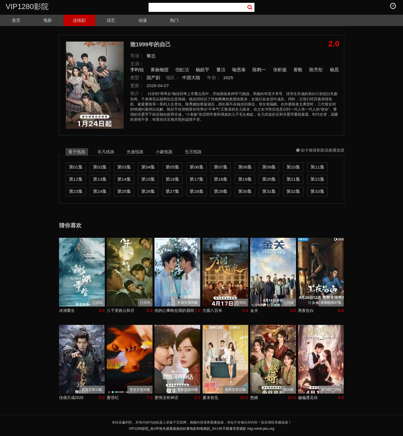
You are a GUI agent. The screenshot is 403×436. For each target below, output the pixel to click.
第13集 (100, 179)
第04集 (148, 167)
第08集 (245, 167)
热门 (174, 20)
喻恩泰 (239, 69)
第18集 (221, 179)
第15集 (148, 179)
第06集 (196, 167)
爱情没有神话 (166, 397)
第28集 (196, 191)
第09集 (269, 167)
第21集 (293, 179)
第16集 (172, 179)
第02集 (100, 167)
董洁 (220, 69)
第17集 (196, 179)
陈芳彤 (316, 69)
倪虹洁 (182, 69)
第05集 (172, 167)
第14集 (124, 179)
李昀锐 (137, 69)
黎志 (151, 55)
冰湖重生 (67, 310)
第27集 (172, 191)
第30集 (245, 191)
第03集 (124, 167)
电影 (47, 20)
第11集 (317, 167)
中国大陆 (191, 77)
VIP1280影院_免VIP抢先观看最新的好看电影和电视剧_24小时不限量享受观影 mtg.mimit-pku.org (201, 429)
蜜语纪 (113, 397)
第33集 (317, 191)
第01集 (76, 167)
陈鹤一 (259, 69)
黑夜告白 (306, 310)
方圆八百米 (212, 310)
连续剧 (79, 20)
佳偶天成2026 (71, 397)
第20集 (269, 179)
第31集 (269, 191)
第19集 (245, 179)
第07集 (221, 167)
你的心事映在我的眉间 (174, 310)
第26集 (148, 191)
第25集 (124, 191)
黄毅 (297, 69)
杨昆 (334, 69)
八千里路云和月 (120, 310)
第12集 (76, 179)
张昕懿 (280, 69)
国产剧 (153, 77)
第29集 (221, 191)
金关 (254, 310)
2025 (228, 77)
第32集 (293, 191)
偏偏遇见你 (308, 397)
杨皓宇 (202, 69)
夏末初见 (210, 397)
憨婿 (254, 397)
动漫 (142, 20)
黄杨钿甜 (160, 69)
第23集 (76, 191)
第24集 (100, 191)
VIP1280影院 (27, 6)
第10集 (293, 167)
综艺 (111, 20)
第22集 (317, 179)
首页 (16, 20)
